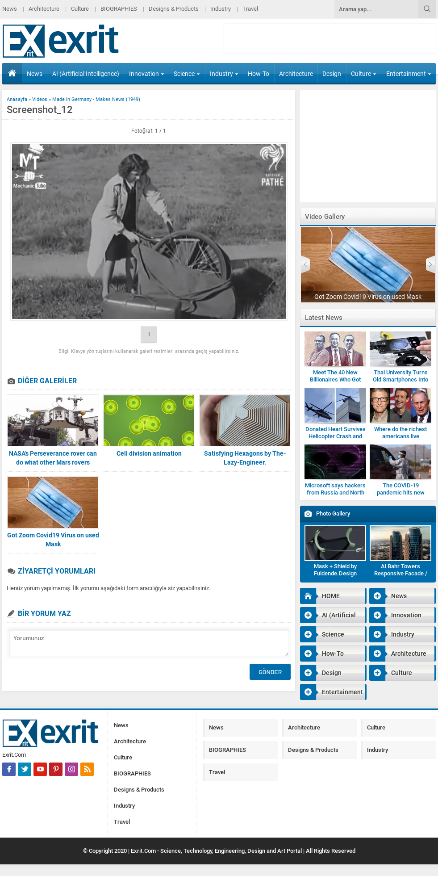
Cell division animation (149, 453)
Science (187, 73)
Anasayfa (17, 99)
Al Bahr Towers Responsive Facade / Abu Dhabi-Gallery (400, 573)
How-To (258, 73)
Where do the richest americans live (400, 433)
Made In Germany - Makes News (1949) (96, 99)
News (9, 8)
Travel (250, 8)
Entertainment (408, 73)
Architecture (44, 8)
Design (331, 73)
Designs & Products (174, 8)
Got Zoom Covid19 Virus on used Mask (53, 540)
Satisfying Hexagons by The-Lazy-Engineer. (245, 458)
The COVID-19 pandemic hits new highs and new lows (400, 492)
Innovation (146, 73)
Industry (220, 8)
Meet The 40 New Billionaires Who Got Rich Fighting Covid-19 (335, 379)
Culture (80, 8)
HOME (12, 73)
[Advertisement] (329, 38)
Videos (39, 99)
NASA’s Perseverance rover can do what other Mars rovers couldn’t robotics (53, 462)
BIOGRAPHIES (118, 8)
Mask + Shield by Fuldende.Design (335, 570)
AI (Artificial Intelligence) (85, 73)
